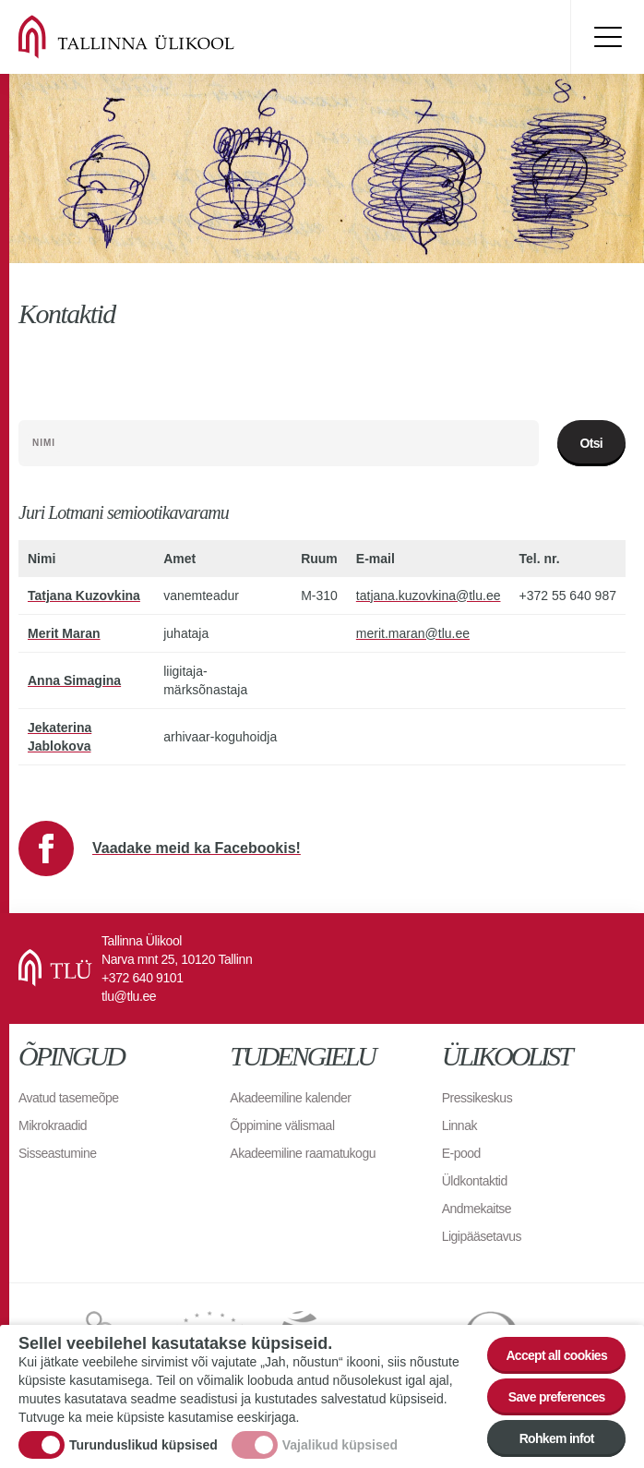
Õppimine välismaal (282, 1125)
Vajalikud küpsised (340, 1445)
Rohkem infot (556, 1438)
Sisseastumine (57, 1153)
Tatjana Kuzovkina (84, 595)
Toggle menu (607, 37)
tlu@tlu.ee (128, 996)
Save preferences (556, 1397)
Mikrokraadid (52, 1125)
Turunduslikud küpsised (143, 1445)
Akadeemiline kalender (290, 1097)
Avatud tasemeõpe (68, 1097)
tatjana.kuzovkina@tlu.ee (428, 595)
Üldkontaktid (474, 1180)
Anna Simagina (74, 680)
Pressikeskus (477, 1097)
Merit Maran (64, 633)
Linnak (459, 1125)
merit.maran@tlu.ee (413, 633)
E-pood (461, 1153)
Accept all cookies (556, 1355)
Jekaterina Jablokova (59, 736)
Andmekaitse (476, 1208)
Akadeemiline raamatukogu (303, 1153)
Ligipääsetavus (481, 1236)
